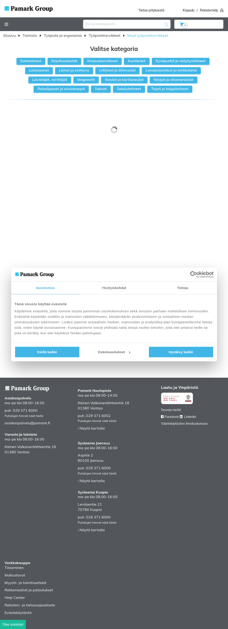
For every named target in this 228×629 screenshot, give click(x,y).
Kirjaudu (189, 10)
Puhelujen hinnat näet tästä (24, 416)
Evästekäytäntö (18, 613)
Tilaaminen (14, 568)
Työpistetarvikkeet (105, 36)
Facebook (172, 417)
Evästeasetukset (114, 352)
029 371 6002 (98, 416)
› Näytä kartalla (91, 428)
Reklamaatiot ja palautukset (29, 590)
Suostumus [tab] (45, 287)
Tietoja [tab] (182, 287)
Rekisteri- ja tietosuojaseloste (30, 605)
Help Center (15, 598)
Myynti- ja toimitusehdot (25, 583)
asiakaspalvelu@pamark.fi (27, 423)
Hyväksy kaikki (181, 352)
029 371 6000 (25, 411)
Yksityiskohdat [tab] (114, 287)
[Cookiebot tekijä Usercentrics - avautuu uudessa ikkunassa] (194, 274)
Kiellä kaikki (47, 352)
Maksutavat (15, 575)
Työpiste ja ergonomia (63, 36)
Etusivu (10, 36)
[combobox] (127, 24)
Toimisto (30, 36)
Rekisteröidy (209, 10)
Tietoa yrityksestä (151, 10)
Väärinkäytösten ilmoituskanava (184, 424)
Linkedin (190, 417)
